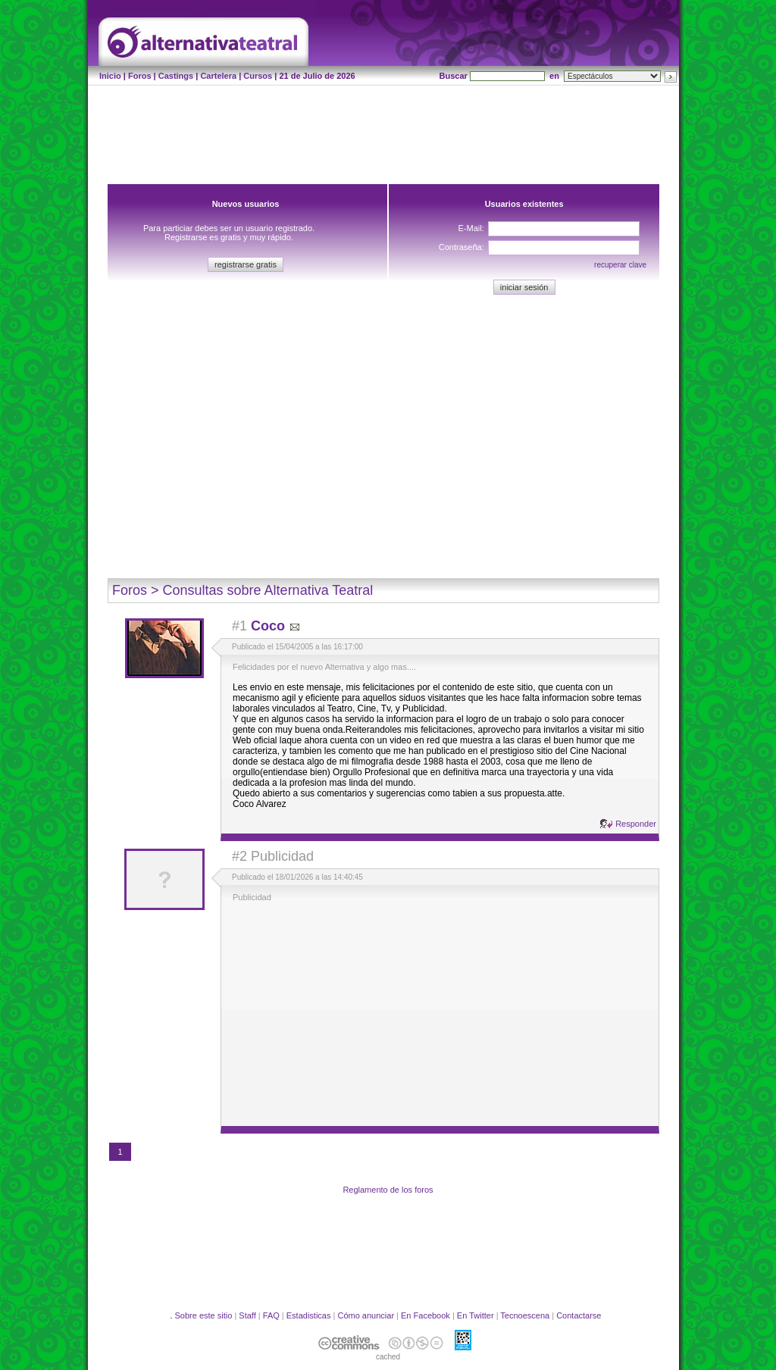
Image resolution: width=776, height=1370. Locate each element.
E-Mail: (470, 228)
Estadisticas (308, 1315)
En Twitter (475, 1315)
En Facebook (425, 1315)
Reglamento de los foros (388, 1189)
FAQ (271, 1315)
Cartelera (218, 75)
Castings (175, 75)
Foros (140, 75)
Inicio (110, 75)
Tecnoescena (524, 1315)
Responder (635, 823)
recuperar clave (620, 265)
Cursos (257, 75)
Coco (268, 625)
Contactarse (578, 1315)
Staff (247, 1315)
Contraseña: (461, 247)
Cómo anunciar (365, 1315)
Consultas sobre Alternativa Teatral (268, 590)
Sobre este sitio (204, 1315)
